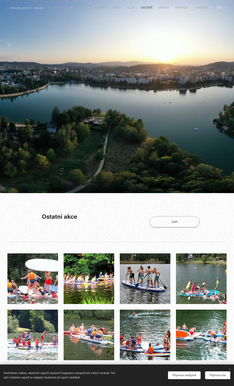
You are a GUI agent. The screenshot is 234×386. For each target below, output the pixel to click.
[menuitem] (90, 7)
